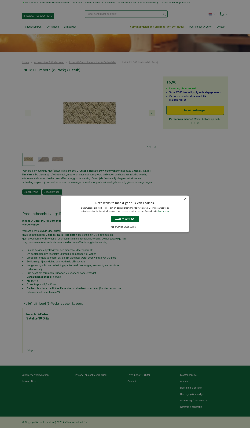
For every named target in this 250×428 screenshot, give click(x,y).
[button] (125, 227)
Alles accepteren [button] (125, 219)
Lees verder (163, 211)
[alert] (125, 214)
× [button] (185, 199)
